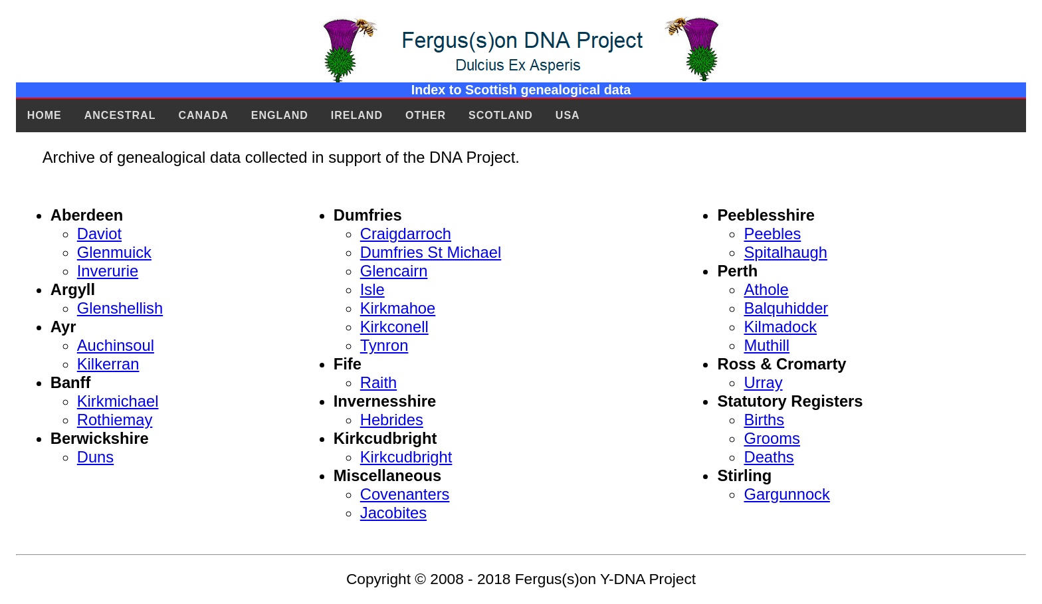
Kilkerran (108, 364)
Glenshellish (120, 308)
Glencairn (394, 271)
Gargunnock (786, 494)
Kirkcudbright (406, 457)
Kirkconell (394, 327)
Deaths (768, 457)
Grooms (771, 438)
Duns (95, 457)
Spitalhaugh (785, 252)
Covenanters (405, 494)
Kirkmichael (118, 401)
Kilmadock (780, 327)
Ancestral (120, 115)
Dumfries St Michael (431, 252)
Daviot (99, 234)
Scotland (501, 115)
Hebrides (391, 420)
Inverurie (107, 271)
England (279, 115)
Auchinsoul (115, 345)
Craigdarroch (405, 234)
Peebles (772, 234)
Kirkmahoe (398, 308)
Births (764, 420)
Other (425, 115)
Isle (372, 289)
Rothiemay (115, 420)
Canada (203, 115)
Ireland (357, 115)
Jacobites (393, 513)
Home (44, 115)
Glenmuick (114, 252)
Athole (766, 289)
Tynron (384, 345)
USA (568, 115)
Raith (378, 382)
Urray (763, 382)
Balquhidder (786, 308)
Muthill (766, 345)
